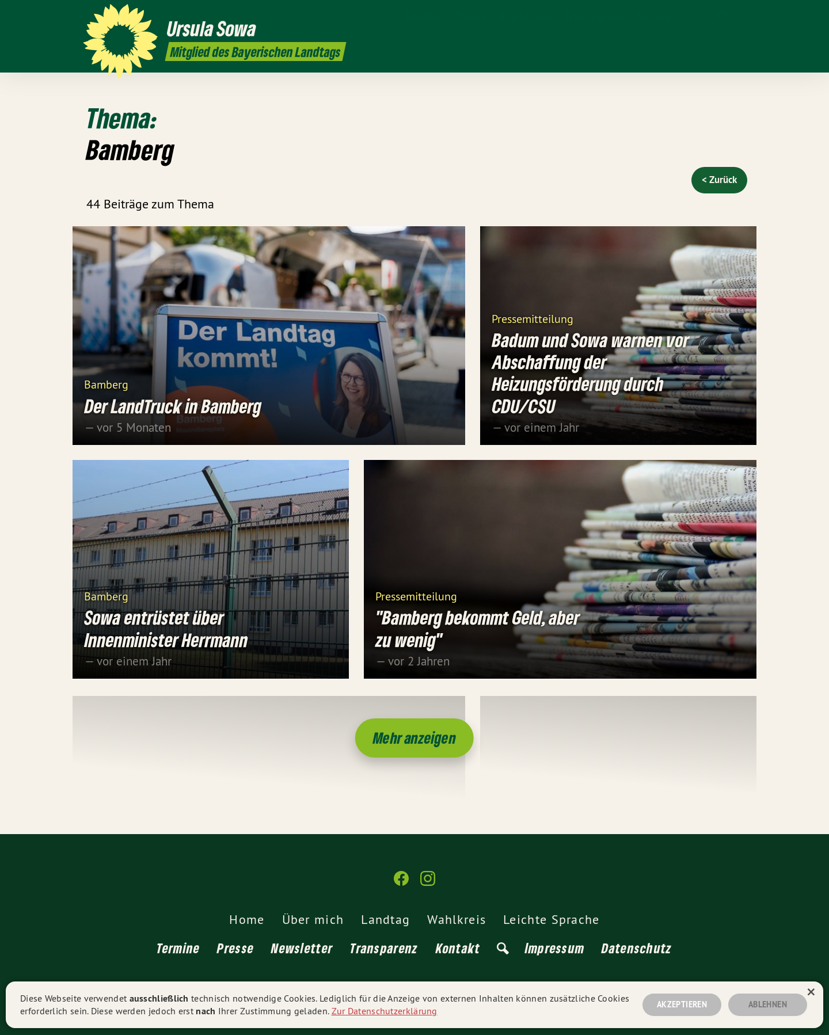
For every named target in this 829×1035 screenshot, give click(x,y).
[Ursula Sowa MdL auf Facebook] (722, 15)
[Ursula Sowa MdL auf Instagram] (739, 15)
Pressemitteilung (532, 318)
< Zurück (719, 179)
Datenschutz (637, 947)
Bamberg (106, 383)
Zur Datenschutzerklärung (385, 1011)
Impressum (555, 947)
